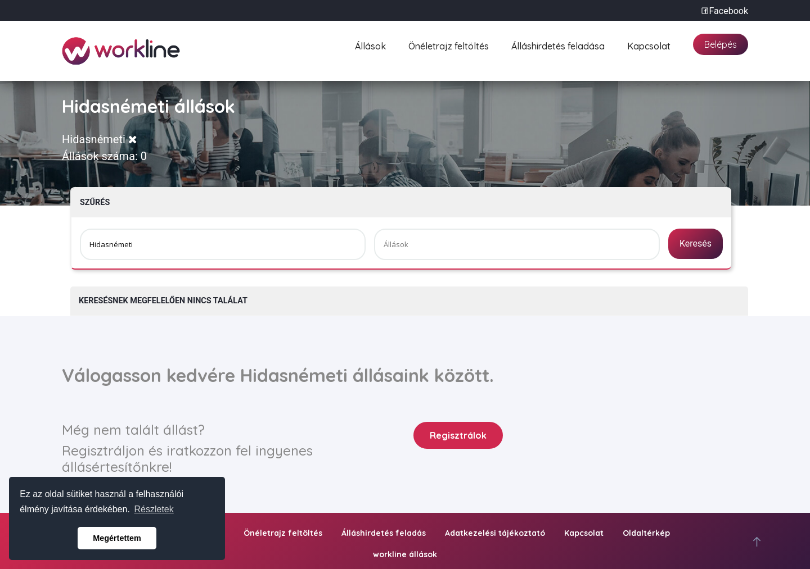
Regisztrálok (458, 435)
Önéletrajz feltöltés (448, 44)
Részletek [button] (154, 509)
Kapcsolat (648, 44)
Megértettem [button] (117, 538)
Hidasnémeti (99, 139)
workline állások (405, 554)
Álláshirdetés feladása (558, 44)
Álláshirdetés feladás (383, 533)
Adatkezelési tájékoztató (495, 533)
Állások (370, 44)
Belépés (720, 44)
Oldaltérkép (646, 533)
